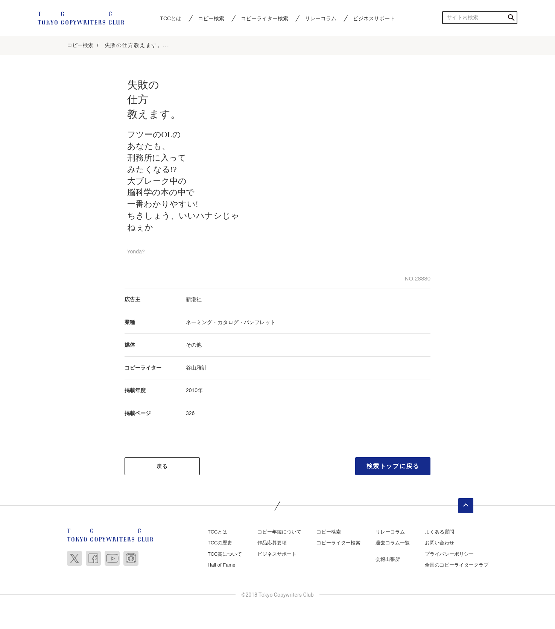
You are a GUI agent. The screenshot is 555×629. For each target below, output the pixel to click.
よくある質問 (439, 532)
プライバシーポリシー (449, 554)
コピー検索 (211, 18)
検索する (511, 17)
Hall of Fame (222, 565)
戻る (162, 466)
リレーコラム (320, 18)
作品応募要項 (272, 543)
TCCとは (170, 18)
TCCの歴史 (220, 543)
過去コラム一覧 (393, 543)
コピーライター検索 (264, 18)
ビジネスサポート (374, 18)
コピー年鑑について (279, 532)
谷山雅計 (196, 368)
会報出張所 (388, 559)
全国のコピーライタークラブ (456, 565)
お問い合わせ (439, 543)
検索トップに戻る (393, 466)
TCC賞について (225, 554)
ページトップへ (465, 505)
